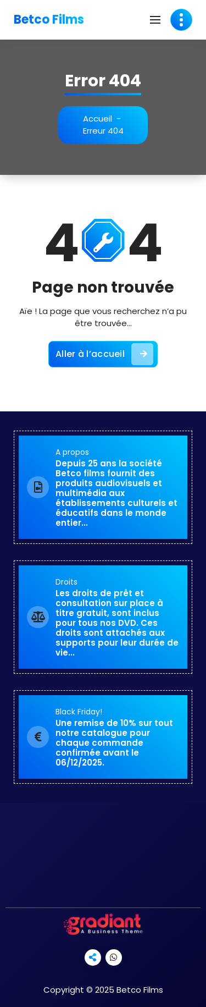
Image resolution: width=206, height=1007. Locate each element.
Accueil (97, 118)
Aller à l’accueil (104, 354)
